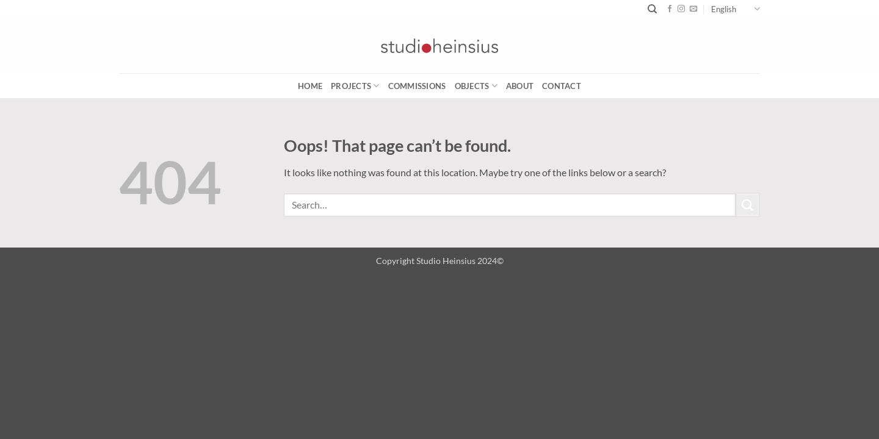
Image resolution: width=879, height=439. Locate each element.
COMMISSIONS (417, 86)
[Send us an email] (693, 9)
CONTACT (561, 86)
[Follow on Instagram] (681, 9)
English (735, 9)
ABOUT (520, 86)
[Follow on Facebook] (669, 9)
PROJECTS (355, 85)
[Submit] (748, 204)
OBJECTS (476, 85)
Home (310, 86)
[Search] (652, 9)
